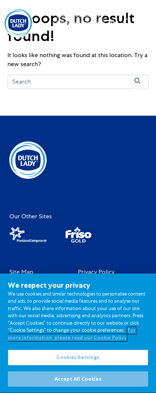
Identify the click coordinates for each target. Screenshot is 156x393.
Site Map (21, 272)
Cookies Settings (77, 359)
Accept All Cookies (77, 381)
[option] (114, 23)
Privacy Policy (96, 272)
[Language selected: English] (114, 23)
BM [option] (114, 23)
